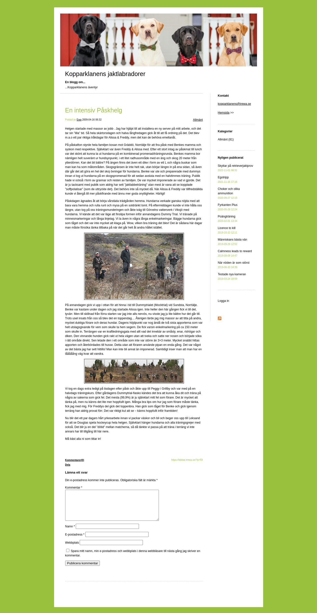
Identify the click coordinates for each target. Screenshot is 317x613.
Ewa (79, 119)
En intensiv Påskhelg (93, 110)
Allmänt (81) (226, 139)
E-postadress (75, 540)
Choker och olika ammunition (229, 193)
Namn (70, 532)
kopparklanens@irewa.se (234, 104)
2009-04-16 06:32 (92, 119)
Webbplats (72, 548)
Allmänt (198, 120)
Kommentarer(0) (74, 460)
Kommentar (73, 487)
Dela (67, 464)
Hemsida (223, 112)
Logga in (223, 301)
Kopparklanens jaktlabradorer (105, 73)
